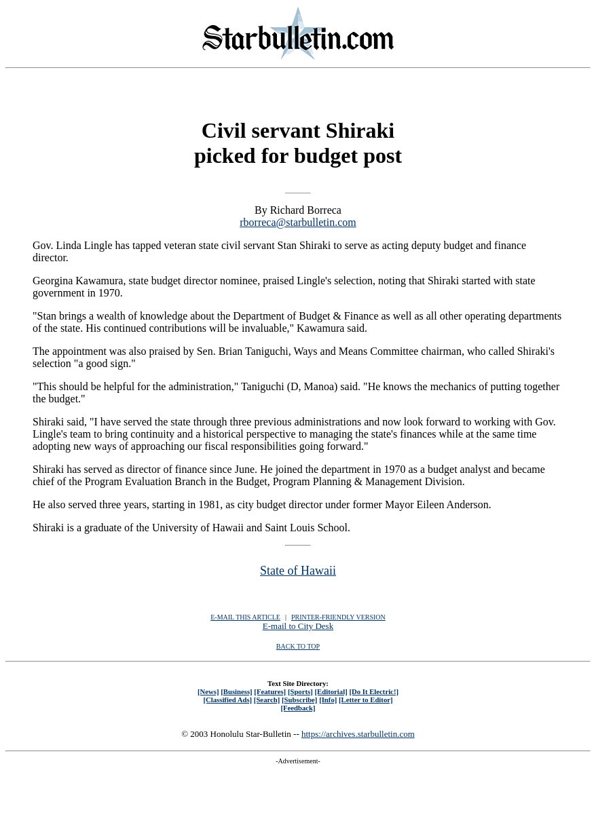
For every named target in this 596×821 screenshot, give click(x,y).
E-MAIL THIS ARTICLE (245, 617)
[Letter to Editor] (366, 699)
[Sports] (300, 691)
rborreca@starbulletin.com (298, 222)
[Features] (270, 691)
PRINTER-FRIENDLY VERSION (338, 617)
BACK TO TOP (298, 646)
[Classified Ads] (227, 699)
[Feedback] (297, 708)
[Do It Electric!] (373, 691)
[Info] (328, 699)
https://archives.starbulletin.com (358, 734)
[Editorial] (330, 691)
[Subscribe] (299, 699)
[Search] (267, 699)
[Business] (236, 691)
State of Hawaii (298, 570)
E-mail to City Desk (298, 626)
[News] (208, 691)
